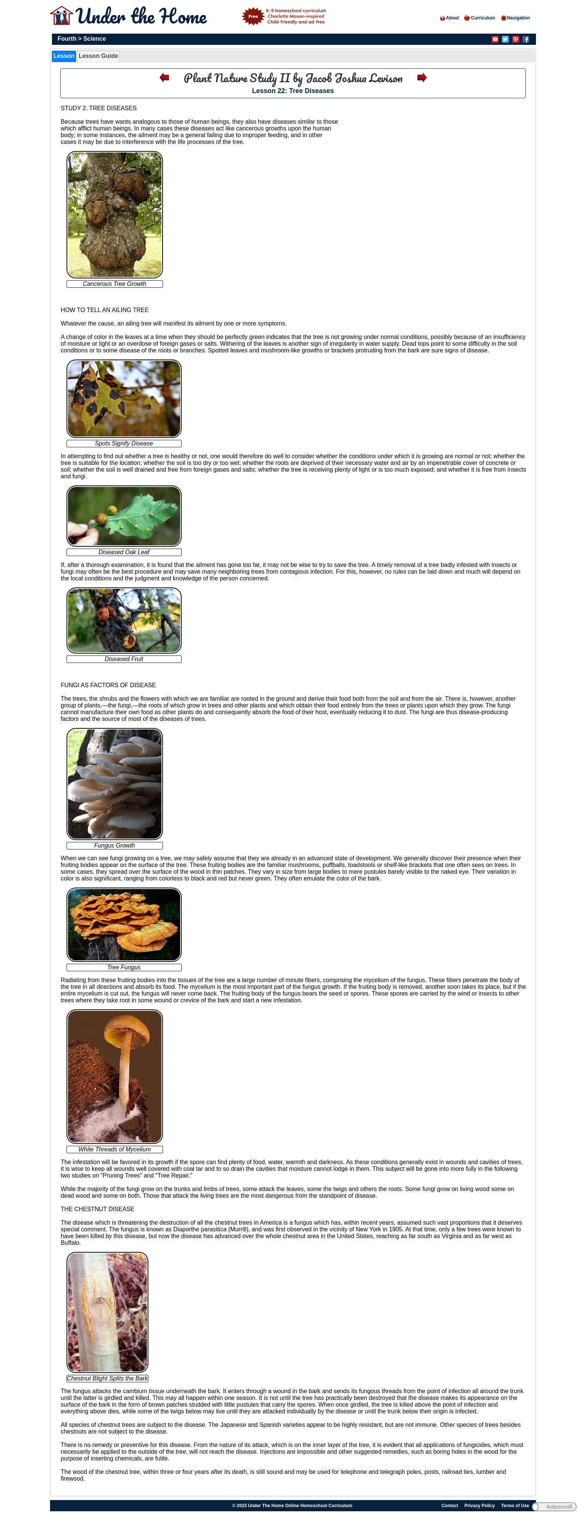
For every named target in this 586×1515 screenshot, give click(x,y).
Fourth (67, 39)
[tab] (64, 56)
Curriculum (479, 18)
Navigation (515, 18)
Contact (449, 1505)
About (449, 18)
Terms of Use (515, 1505)
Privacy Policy (480, 1505)
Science (94, 39)
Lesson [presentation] (63, 56)
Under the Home (202, 16)
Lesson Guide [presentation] (98, 56)
